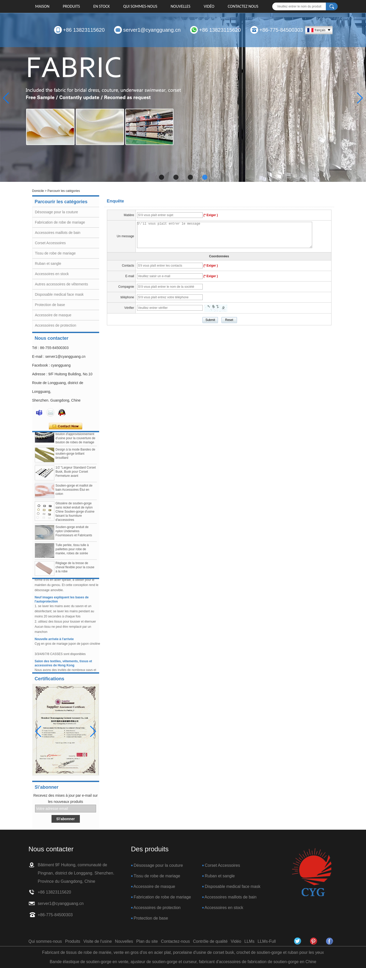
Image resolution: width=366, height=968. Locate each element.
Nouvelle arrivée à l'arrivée (54, 640)
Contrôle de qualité (210, 941)
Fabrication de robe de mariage (60, 222)
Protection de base (50, 305)
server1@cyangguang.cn (152, 30)
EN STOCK (101, 6)
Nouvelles (181, 6)
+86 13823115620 (84, 30)
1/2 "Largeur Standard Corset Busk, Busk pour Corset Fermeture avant (76, 473)
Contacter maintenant (65, 426)
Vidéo (209, 6)
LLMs (249, 941)
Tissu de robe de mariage (55, 253)
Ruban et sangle (48, 263)
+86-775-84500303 (281, 30)
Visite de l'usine (97, 941)
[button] (161, 177)
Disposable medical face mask (59, 294)
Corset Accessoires (50, 243)
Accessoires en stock (52, 274)
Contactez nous (243, 6)
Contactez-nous (175, 941)
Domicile (38, 191)
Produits (71, 6)
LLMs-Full (267, 941)
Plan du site (147, 941)
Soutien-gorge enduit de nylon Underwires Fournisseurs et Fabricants (74, 532)
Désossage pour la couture (56, 212)
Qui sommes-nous (140, 6)
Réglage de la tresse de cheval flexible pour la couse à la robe (75, 568)
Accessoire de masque (53, 315)
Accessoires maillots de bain (58, 233)
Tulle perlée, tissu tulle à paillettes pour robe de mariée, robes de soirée (72, 550)
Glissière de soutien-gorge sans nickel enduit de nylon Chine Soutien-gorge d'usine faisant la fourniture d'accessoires (75, 513)
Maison (42, 6)
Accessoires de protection (55, 325)
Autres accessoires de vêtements (61, 284)
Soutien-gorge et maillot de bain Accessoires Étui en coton (74, 491)
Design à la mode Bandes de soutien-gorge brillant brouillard (75, 455)
